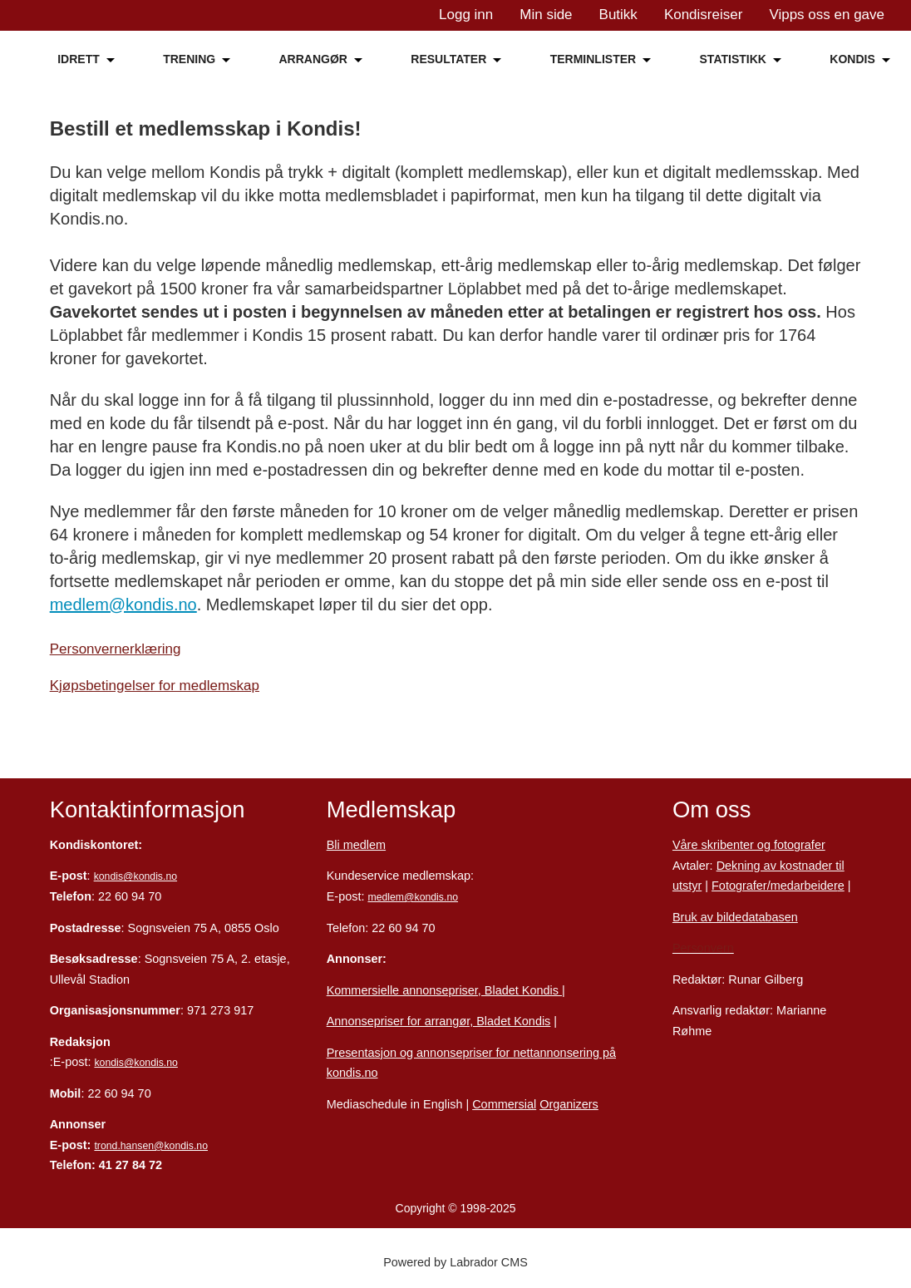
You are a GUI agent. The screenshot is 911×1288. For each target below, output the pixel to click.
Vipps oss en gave (826, 14)
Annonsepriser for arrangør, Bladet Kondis (439, 1021)
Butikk (618, 14)
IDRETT (78, 59)
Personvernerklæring (115, 649)
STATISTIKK (733, 59)
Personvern (703, 948)
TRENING (189, 59)
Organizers (568, 1104)
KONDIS (852, 59)
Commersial (504, 1104)
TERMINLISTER (593, 59)
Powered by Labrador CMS (455, 1262)
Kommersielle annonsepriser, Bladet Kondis (444, 990)
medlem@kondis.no (123, 604)
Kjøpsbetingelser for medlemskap (154, 685)
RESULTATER (448, 59)
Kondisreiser (703, 14)
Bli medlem (356, 844)
